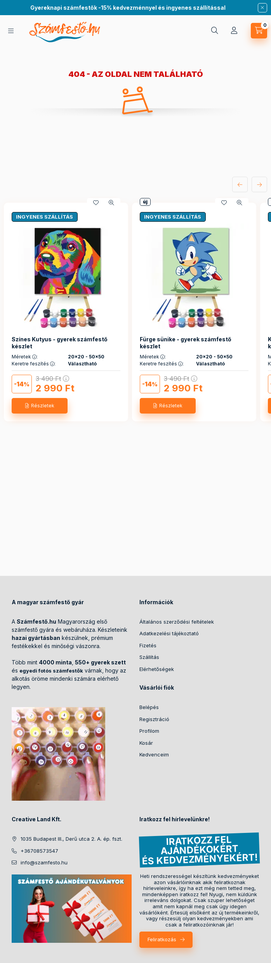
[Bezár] (262, 7)
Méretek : (25, 357)
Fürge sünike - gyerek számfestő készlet (185, 342)
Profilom (149, 731)
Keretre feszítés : (34, 364)
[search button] (214, 30)
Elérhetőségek (156, 669)
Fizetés (147, 645)
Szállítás (149, 657)
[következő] (259, 184)
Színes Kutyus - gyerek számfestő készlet (60, 342)
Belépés (149, 707)
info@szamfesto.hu (44, 862)
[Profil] (234, 30)
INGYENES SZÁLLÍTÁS (44, 217)
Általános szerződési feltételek (176, 622)
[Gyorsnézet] (111, 202)
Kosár (146, 743)
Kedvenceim (154, 754)
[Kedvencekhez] (96, 202)
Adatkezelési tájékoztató (169, 633)
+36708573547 (39, 851)
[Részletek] (40, 406)
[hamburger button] (11, 31)
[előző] (240, 184)
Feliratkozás (162, 939)
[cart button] (259, 30)
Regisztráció (154, 719)
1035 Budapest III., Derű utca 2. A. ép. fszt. (71, 839)
